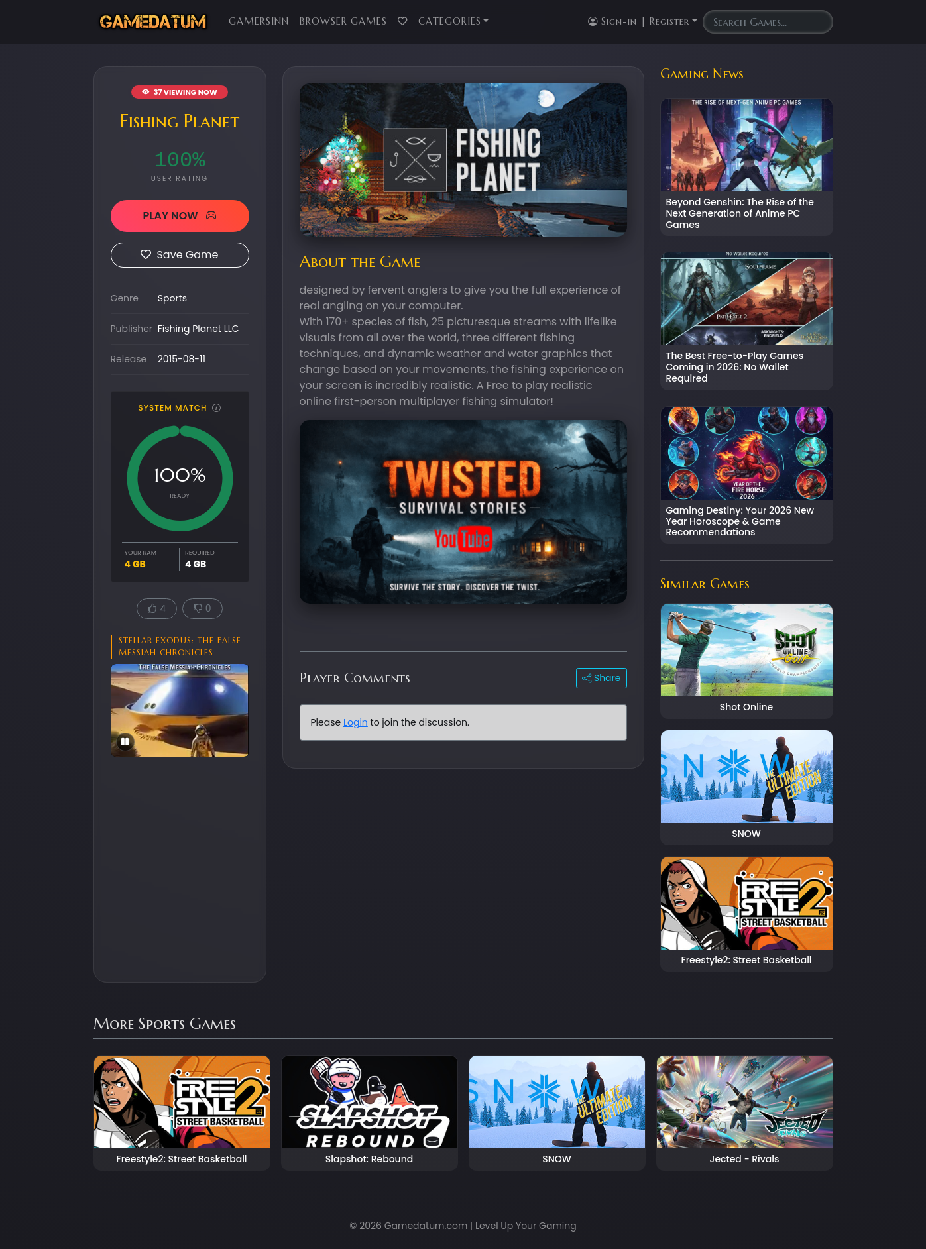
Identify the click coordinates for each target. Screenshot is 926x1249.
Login (355, 722)
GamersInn (259, 21)
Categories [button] (449, 21)
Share (601, 677)
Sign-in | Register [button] (638, 21)
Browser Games (343, 21)
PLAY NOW (179, 215)
